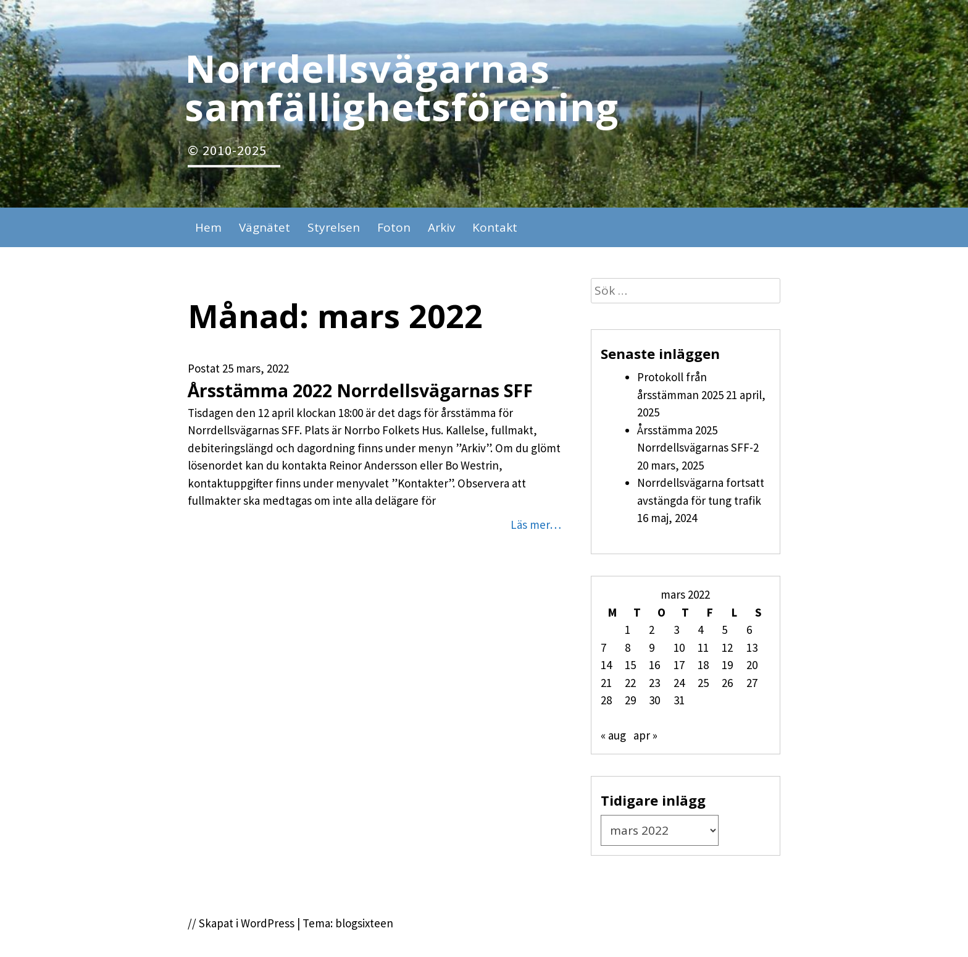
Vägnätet (264, 227)
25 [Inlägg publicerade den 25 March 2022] (703, 682)
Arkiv (441, 227)
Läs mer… (536, 524)
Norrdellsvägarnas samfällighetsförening (402, 87)
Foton (394, 227)
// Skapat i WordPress (241, 923)
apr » (645, 735)
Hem (208, 227)
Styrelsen (333, 227)
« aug (613, 735)
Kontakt (494, 227)
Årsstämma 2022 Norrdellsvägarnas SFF (360, 390)
